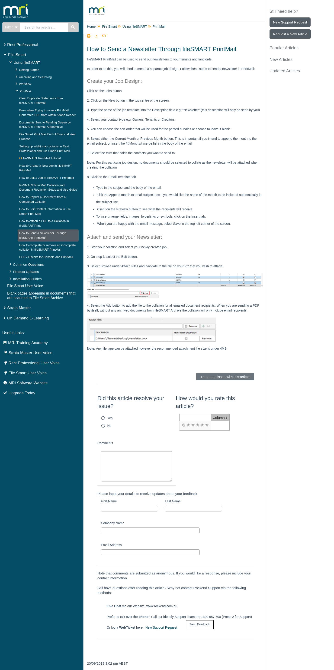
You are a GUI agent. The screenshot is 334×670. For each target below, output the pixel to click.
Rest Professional (22, 45)
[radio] (183, 425)
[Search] (73, 27)
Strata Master (19, 308)
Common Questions (28, 264)
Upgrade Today (22, 393)
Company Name (112, 523)
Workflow (25, 84)
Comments (105, 443)
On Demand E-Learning (28, 318)
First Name (109, 501)
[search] (44, 27)
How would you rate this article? (205, 402)
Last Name (173, 501)
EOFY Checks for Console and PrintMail (46, 257)
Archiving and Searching (35, 77)
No (109, 426)
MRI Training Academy (28, 343)
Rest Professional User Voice (34, 363)
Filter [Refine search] (11, 27)
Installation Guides (27, 279)
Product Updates (26, 272)
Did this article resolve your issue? (130, 402)
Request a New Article (290, 34)
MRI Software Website (28, 383)
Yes (110, 418)
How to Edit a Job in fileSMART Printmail (46, 177)
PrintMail (26, 91)
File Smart (17, 55)
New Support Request (161, 627)
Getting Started (29, 70)
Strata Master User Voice (30, 353)
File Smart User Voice (25, 286)
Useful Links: (13, 333)
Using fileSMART (27, 62)
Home (91, 26)
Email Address (111, 545)
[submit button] (200, 624)
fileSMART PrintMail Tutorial (40, 158)
